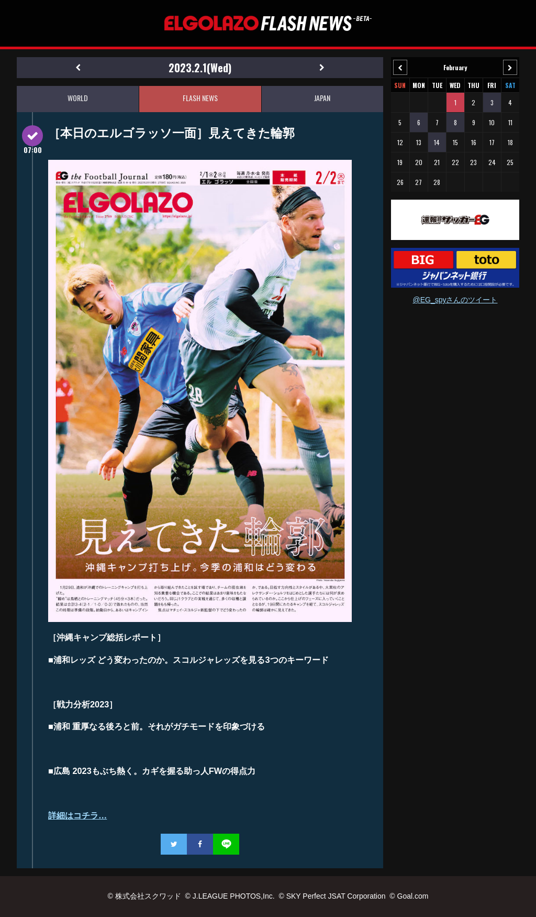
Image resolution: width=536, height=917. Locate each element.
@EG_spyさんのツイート (454, 300)
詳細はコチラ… (77, 815)
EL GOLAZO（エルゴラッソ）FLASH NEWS (268, 23)
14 (437, 142)
